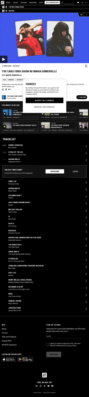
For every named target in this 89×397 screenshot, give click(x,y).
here (12, 86)
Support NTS (6, 341)
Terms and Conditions (49, 392)
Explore (24, 3)
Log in (75, 171)
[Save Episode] (86, 66)
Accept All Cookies (44, 100)
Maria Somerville (14, 75)
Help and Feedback (9, 337)
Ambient (11, 80)
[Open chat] (78, 2)
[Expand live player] (86, 15)
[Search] (62, 2)
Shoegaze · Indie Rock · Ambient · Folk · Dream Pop (18, 130)
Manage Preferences (44, 107)
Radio (8, 3)
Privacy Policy (71, 345)
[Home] (2, 2)
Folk (4, 80)
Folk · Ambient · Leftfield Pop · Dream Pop (54, 117)
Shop (41, 3)
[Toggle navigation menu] (86, 2)
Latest (15, 3)
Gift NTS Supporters (9, 345)
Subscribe (54, 171)
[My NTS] (82, 3)
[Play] (44, 38)
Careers (5, 333)
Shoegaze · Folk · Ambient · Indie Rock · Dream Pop (56, 130)
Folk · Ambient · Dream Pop (11, 117)
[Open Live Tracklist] (81, 15)
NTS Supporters (52, 3)
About (4, 329)
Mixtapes (33, 3)
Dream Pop (20, 80)
